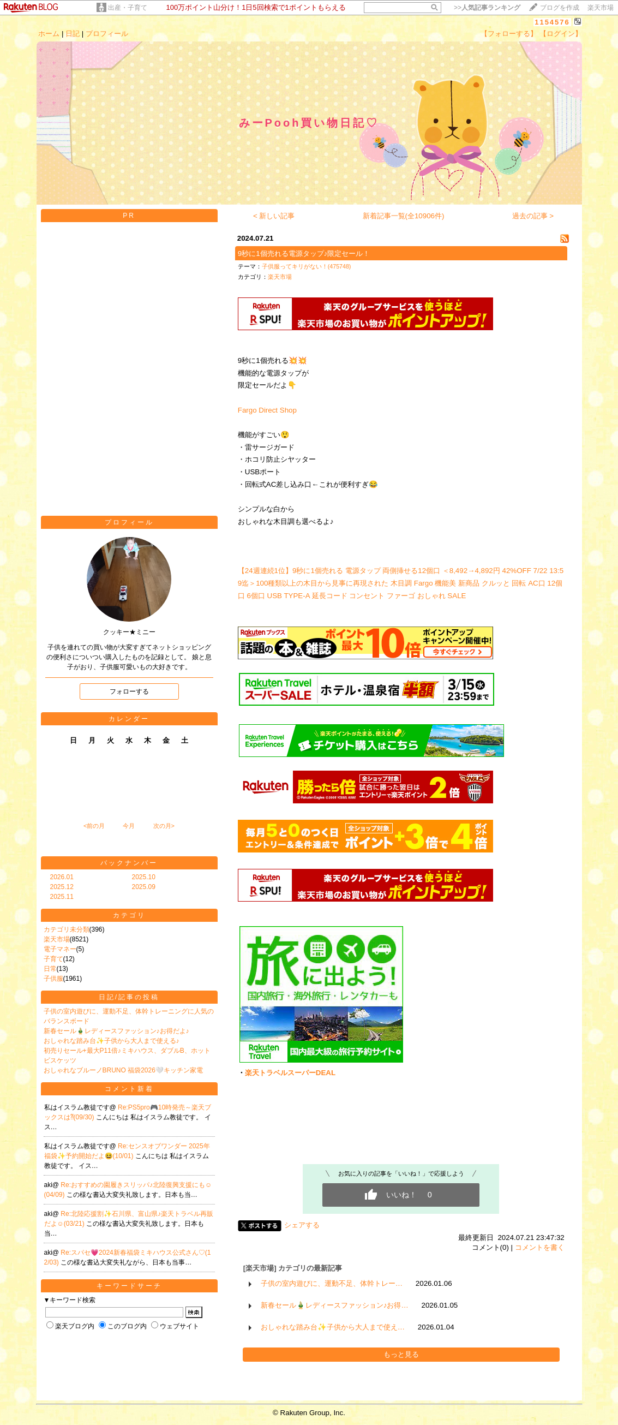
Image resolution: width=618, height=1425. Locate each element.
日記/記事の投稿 (129, 997)
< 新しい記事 (274, 216)
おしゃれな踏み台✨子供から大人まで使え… (333, 1327)
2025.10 (143, 877)
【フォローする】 (509, 33)
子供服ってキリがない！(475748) (306, 266)
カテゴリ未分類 (66, 929)
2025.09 (143, 887)
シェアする (302, 1225)
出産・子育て (127, 7)
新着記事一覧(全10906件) (404, 216)
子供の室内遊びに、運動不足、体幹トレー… (332, 1283)
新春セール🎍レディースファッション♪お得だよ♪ (116, 1031)
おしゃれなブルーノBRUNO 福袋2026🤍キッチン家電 (123, 1070)
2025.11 (62, 897)
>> (487, 7)
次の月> (164, 825)
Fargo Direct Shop (267, 410)
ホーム (48, 33)
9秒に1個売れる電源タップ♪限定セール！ (304, 253)
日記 (72, 33)
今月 (129, 825)
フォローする (129, 691)
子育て (53, 959)
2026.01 (62, 877)
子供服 (53, 978)
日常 (50, 969)
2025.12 (62, 887)
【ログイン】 (560, 33)
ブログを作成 (559, 7)
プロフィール (107, 33)
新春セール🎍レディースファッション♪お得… (335, 1305)
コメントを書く (540, 1247)
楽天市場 (600, 7)
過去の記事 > (533, 216)
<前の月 (94, 825)
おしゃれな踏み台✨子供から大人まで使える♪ (111, 1041)
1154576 (552, 22)
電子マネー (60, 949)
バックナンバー (129, 863)
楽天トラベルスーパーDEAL (290, 1073)
